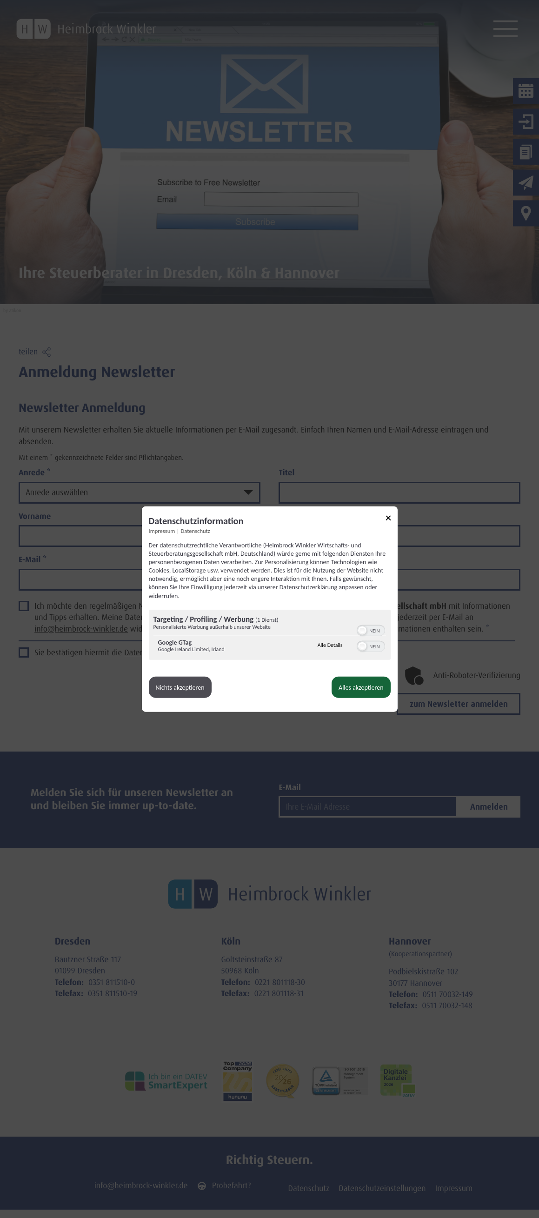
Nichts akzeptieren (180, 687)
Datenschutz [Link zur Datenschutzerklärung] (195, 530)
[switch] (371, 629)
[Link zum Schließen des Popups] (391, 519)
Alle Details (330, 645)
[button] (362, 630)
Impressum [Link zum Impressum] (162, 530)
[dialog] (270, 609)
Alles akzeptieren (361, 687)
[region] (270, 635)
